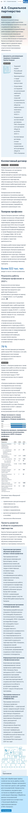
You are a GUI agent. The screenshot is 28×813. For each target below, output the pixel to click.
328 (18, 1)
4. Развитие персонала (11, 1)
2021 (5, 1)
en (22, 1)
